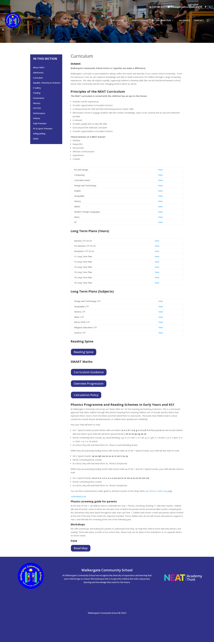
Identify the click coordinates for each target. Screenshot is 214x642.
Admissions (38, 72)
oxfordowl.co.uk (78, 496)
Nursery (36, 103)
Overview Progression (89, 383)
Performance (39, 113)
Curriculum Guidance (89, 372)
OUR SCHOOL (117, 14)
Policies (36, 118)
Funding (36, 93)
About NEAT (39, 67)
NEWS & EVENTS (140, 14)
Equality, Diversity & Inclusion (46, 82)
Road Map (81, 548)
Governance (38, 98)
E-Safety (37, 88)
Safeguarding (39, 133)
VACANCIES (184, 14)
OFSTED (37, 108)
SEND (35, 138)
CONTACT (199, 14)
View (160, 169)
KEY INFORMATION (161, 14)
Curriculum (38, 77)
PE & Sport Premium (42, 128)
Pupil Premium (39, 123)
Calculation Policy (86, 395)
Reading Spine (83, 352)
